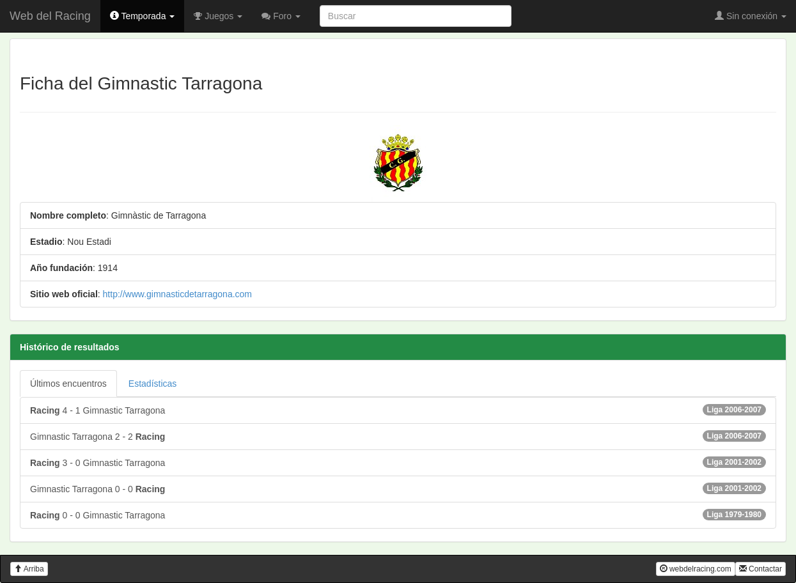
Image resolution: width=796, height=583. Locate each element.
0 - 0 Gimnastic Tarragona (398, 514)
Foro (280, 16)
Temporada (142, 16)
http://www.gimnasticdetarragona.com (177, 294)
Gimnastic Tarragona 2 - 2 (398, 436)
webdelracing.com (695, 568)
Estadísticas (152, 383)
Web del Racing (50, 16)
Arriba (29, 568)
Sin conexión (750, 16)
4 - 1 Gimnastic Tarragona (398, 410)
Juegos (218, 16)
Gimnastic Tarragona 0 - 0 (398, 488)
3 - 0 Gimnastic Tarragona (398, 462)
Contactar (760, 568)
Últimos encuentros (68, 383)
